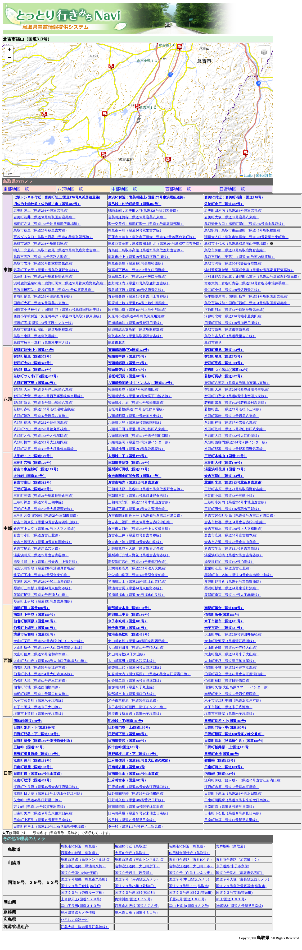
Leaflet (246, 176)
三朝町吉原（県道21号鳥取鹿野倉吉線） (235, 489)
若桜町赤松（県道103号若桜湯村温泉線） (45, 409)
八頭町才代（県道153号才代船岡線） (41, 436)
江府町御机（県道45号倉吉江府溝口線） (139, 787)
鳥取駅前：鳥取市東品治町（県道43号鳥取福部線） (243, 230)
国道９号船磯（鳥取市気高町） (85, 879)
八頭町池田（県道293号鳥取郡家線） (136, 449)
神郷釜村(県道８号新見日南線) (239, 906)
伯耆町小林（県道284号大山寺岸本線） (43, 674)
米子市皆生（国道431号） (224, 628)
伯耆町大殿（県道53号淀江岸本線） (41, 667)
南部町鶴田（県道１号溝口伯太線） (41, 694)
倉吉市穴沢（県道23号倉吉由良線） (231, 542)
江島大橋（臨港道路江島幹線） (85, 927)
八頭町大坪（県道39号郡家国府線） (135, 422)
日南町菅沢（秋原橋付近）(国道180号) (233, 741)
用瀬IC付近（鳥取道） (132, 846)
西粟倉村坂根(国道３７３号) (137, 906)
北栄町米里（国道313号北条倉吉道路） (234, 482)
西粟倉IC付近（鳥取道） (80, 853)
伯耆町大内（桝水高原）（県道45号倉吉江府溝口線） (149, 674)
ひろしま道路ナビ (74, 920)
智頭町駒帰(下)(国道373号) (128, 350)
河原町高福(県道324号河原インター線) (43, 323)
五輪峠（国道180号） (29, 747)
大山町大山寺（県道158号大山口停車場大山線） (50, 661)
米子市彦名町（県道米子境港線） (39, 700)
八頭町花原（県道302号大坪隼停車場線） (45, 449)
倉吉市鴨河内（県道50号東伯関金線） (42, 542)
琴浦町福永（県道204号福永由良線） (136, 595)
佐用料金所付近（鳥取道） (189, 853)
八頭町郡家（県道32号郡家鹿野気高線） (235, 449)
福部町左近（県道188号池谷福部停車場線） (47, 224)
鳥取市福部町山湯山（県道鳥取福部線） (44, 329)
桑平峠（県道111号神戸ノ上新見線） (136, 826)
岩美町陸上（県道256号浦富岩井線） (41, 210)
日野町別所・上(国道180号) (225, 721)
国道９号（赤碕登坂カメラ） (137, 879)
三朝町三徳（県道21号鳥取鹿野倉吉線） (44, 496)
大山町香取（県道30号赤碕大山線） (231, 648)
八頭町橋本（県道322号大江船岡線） (41, 442)
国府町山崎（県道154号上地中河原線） (138, 310)
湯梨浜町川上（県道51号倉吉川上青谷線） (46, 562)
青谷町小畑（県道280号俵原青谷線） (232, 290)
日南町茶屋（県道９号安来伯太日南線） (139, 813)
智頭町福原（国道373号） (33, 356)
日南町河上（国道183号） (224, 767)
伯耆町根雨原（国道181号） (35, 621)
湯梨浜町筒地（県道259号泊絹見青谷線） (45, 568)
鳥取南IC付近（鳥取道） (80, 846)
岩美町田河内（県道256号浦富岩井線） (234, 210)
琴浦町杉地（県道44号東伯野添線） (231, 588)
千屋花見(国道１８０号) (187, 899)
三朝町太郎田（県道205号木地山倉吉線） (140, 502)
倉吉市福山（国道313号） (224, 476)
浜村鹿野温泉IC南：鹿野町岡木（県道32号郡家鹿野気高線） (59, 283)
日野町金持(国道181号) (221, 754)
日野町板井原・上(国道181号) (227, 747)
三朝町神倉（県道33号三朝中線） (39, 502)
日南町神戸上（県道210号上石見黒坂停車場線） (50, 826)
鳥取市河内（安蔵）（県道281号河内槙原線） (239, 257)
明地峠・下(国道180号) (125, 721)
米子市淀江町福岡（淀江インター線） (137, 707)
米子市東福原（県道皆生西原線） (134, 700)
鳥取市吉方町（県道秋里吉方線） (230, 336)
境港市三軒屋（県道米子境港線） (230, 714)
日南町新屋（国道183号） (33, 767)
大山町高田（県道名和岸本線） (132, 661)
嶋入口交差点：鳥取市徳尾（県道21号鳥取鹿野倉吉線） (56, 250)
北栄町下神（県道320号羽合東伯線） (41, 575)
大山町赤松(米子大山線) (126, 654)
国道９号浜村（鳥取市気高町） (240, 873)
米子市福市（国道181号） (224, 621)
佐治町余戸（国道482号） (224, 204)
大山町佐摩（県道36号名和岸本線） (41, 654)
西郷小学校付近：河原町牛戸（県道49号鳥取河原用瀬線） (58, 316)
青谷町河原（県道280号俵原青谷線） (136, 290)
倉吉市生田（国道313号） (33, 482)
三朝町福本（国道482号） (33, 489)
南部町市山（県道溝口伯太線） (132, 694)
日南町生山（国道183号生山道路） (134, 774)
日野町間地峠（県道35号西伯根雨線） (137, 793)
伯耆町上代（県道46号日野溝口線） (135, 667)
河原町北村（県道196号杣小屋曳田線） (234, 316)
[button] (246, 153)
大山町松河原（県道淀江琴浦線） (230, 641)
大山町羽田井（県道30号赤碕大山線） (137, 648)
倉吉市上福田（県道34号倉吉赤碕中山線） (140, 522)
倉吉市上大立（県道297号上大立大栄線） (45, 529)
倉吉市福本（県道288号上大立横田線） (234, 529)
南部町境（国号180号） (31, 608)
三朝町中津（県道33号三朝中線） (230, 496)
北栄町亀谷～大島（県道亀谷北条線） (137, 548)
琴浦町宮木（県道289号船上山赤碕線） (43, 581)
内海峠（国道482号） (220, 774)
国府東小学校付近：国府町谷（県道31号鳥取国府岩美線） (58, 310)
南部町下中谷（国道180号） (35, 615)
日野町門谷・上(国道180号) (129, 727)
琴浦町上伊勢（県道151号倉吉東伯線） (43, 601)
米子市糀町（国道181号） (128, 621)
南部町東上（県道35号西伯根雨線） (231, 694)
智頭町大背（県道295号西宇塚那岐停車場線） (48, 396)
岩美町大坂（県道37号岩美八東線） (231, 217)
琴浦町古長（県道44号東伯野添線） (135, 588)
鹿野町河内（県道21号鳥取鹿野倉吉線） (139, 283)
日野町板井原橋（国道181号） (36, 754)
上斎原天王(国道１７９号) (81, 899)
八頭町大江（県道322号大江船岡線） (232, 436)
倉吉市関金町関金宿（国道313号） (134, 476)
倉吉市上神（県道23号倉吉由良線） (135, 542)
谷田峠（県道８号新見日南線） (132, 820)
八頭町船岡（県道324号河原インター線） (140, 442)
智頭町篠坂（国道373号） (33, 370)
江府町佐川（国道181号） (33, 760)
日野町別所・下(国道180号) (34, 727)
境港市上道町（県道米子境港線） (39, 714)
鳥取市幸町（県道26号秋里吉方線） (135, 230)
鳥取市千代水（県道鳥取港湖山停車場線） (237, 243)
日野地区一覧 (232, 189)
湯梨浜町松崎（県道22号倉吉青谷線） (233, 555)
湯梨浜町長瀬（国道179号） (225, 469)
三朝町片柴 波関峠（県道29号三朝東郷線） (46, 515)
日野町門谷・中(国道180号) (225, 727)
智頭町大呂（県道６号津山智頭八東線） (44, 389)
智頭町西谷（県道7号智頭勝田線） (134, 389)
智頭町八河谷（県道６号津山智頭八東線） (237, 383)
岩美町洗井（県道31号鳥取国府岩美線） (44, 217)
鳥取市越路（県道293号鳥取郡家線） (41, 243)
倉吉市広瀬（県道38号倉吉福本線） (231, 535)
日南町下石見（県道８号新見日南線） (233, 813)
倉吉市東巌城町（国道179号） (36, 469)
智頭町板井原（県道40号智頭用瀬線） (137, 403)
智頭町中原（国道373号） (128, 356)
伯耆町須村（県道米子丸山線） (132, 687)
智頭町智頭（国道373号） (128, 370)
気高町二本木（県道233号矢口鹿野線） (138, 277)
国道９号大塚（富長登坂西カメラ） (243, 879)
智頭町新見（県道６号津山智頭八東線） (44, 403)
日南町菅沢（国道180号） (128, 741)
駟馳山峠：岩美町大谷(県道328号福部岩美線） (144, 210)
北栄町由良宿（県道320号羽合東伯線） (138, 575)
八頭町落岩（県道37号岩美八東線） (231, 416)
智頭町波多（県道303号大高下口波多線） (140, 396)
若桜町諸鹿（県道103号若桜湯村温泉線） (236, 403)
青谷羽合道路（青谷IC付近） (191, 859)
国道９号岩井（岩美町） (134, 873)
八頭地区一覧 (70, 189)
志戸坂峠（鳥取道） (231, 846)
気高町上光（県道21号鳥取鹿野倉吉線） (44, 277)
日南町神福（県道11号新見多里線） (231, 820)
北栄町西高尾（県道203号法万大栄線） (138, 568)
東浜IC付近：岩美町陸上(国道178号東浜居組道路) (146, 197)
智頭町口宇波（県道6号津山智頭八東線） (236, 396)
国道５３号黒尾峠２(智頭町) (191, 893)
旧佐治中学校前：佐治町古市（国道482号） (47, 204)
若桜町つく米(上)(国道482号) (226, 370)
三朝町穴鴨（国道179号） (33, 463)
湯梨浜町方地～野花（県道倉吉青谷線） (139, 555)
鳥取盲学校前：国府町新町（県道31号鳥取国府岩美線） (247, 303)
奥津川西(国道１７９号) (133, 899)
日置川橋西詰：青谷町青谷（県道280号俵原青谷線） (53, 290)
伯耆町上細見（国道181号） (35, 628)
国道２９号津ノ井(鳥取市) (189, 886)
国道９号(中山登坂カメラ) (189, 879)
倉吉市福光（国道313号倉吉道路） (134, 482)
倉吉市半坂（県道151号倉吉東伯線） (232, 548)
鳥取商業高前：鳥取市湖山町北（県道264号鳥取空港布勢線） (155, 243)
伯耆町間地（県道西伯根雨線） (37, 687)
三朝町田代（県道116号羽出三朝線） (232, 509)
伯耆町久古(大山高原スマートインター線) (236, 687)
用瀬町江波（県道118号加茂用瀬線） (232, 323)
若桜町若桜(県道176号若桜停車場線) (136, 409)
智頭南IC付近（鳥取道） (188, 846)
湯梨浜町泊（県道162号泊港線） (229, 562)
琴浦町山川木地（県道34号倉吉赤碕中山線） (238, 575)
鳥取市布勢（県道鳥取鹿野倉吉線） (135, 336)
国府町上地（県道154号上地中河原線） (138, 303)
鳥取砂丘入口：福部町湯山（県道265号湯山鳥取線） (244, 224)
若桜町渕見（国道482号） (128, 376)
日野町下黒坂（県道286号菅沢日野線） (234, 793)
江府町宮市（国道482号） (128, 780)
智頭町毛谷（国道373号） (224, 363)
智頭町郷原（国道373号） (128, 363)
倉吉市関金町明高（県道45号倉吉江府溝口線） (240, 515)
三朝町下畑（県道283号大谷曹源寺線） (138, 509)
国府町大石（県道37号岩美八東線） (41, 303)
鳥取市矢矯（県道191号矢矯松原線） (136, 263)
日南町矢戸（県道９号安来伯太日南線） (44, 813)
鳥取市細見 (213, 343)
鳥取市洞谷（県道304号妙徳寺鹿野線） (234, 263)
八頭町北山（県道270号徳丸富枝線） (41, 429)
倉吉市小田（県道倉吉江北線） (37, 535)
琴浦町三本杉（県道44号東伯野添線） (42, 588)
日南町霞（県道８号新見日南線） (230, 807)
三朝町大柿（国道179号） (224, 463)
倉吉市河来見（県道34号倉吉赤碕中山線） (46, 522)
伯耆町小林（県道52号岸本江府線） (231, 667)
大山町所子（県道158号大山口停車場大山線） (48, 648)
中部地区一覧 (124, 189)
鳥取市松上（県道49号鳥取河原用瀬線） (139, 257)
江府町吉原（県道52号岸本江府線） (231, 787)
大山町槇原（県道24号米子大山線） (231, 654)
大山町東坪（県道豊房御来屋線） (230, 661)
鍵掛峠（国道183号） (220, 760)
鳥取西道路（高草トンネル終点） (86, 859)
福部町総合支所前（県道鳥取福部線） (137, 329)
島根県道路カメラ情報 (78, 913)
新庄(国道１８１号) (231, 899)
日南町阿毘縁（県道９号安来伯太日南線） (237, 800)
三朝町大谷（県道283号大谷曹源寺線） (43, 509)
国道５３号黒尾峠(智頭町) (135, 893)
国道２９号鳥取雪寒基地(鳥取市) (241, 886)
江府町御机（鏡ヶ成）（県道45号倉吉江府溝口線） (243, 780)
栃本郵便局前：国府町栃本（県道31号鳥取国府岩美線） (247, 296)
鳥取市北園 (116, 343)
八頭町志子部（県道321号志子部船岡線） (140, 436)
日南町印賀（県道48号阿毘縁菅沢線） (137, 807)
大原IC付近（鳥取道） (132, 853)
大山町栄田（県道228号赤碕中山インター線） (48, 641)
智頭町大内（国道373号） (33, 363)
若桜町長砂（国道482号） (224, 376)
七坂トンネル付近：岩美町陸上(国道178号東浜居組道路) (56, 197)
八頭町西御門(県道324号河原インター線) (235, 442)
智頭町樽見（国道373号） (224, 350)
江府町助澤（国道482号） (33, 780)
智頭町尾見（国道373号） (224, 356)
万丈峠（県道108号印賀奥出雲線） (40, 807)
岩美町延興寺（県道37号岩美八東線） (137, 217)
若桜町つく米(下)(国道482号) (35, 376)
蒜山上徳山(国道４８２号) (189, 906)
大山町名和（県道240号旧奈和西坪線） (138, 641)
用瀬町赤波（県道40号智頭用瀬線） (135, 323)
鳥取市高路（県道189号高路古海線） (41, 257)
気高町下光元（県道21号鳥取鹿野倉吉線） (46, 270)
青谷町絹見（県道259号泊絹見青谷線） (43, 296)
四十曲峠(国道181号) (123, 747)
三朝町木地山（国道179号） (225, 456)
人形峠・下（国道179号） (128, 456)
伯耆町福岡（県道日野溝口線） (228, 681)
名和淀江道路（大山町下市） (191, 866)
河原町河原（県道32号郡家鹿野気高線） (235, 310)
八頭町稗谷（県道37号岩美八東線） (231, 422)
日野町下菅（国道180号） (128, 734)
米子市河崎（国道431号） (128, 628)
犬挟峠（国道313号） (29, 476)
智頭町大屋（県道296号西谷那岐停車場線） (238, 389)
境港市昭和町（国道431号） (35, 634)
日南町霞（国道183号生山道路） (38, 774)
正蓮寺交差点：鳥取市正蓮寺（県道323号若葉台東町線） (152, 237)
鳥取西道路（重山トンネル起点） (140, 859)
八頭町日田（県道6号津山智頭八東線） (138, 429)
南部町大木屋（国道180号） (129, 608)
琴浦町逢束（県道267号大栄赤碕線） (232, 595)
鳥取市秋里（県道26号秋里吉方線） (41, 230)
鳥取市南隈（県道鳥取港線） (35, 336)
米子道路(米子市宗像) (232, 866)
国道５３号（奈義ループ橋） (83, 893)
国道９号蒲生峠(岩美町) (79, 873)
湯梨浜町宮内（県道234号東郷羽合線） (138, 562)
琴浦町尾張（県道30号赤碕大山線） (41, 595)
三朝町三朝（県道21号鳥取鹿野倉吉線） (139, 496)
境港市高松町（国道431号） (129, 634)
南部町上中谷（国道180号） (129, 615)
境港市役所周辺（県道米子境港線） (135, 714)
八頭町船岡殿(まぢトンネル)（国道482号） (141, 383)
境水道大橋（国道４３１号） (137, 913)
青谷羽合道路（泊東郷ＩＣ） (238, 859)
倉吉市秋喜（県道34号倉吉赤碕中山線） (235, 522)
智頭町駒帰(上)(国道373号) (33, 350)
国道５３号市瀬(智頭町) (234, 893)
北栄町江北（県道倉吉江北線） (228, 568)
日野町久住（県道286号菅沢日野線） (136, 800)
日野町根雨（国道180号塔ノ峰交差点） (234, 734)
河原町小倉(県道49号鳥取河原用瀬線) (136, 316)
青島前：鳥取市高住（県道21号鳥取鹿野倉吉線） (146, 250)
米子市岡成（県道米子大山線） (37, 707)
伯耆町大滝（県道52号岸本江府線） (41, 681)
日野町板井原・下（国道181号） (133, 754)
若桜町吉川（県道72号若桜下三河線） (233, 409)
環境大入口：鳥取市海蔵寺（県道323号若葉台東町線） (246, 237)
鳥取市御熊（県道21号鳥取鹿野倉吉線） (235, 250)
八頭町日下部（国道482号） (35, 383)
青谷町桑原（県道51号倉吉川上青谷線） (139, 296)
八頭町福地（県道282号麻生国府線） (41, 422)
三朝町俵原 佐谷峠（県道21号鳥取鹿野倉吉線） (146, 489)
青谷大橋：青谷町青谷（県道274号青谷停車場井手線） (246, 283)
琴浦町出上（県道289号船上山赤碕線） (138, 581)
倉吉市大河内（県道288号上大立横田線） (140, 529)
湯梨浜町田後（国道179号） (129, 469)
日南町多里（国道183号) (126, 767)
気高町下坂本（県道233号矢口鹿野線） (138, 270)
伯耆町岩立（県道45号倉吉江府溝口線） (235, 674)
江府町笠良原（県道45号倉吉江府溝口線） (46, 787)
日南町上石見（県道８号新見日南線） (42, 820)
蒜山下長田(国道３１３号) (81, 906)
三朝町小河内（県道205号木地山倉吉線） (236, 502)
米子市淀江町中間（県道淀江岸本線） (233, 700)
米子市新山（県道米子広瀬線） (228, 707)
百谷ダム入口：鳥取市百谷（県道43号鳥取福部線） (53, 237)
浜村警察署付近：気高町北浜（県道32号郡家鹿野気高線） (249, 270)
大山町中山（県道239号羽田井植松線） (234, 634)
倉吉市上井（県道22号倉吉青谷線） (135, 535)
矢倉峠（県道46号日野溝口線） (37, 800)
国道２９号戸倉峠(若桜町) (81, 886)
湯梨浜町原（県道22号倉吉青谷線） (41, 555)
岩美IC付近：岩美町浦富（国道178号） (234, 197)
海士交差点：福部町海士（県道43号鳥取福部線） (146, 224)
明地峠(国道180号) (27, 721)
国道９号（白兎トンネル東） (191, 873)
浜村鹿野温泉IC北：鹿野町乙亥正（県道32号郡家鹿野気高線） (252, 277)
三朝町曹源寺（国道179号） (129, 463)
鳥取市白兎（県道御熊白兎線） (228, 329)
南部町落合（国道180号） (224, 608)
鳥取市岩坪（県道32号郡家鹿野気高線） (44, 263)
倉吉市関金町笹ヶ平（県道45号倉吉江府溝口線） (146, 515)
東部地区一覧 (16, 189)
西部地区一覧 (178, 189)
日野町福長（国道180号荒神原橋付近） (43, 741)
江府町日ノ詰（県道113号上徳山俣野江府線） (48, 793)
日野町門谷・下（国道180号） (36, 734)
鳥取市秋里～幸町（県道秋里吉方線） (42, 343)
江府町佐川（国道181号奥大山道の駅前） (140, 760)
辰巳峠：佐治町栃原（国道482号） (134, 204)
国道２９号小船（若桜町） (135, 886)
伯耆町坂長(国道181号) (221, 615)
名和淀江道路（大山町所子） (137, 866)
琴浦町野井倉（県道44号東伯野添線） (233, 581)
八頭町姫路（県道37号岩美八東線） (41, 416)
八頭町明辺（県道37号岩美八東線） (135, 416)
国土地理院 (264, 176)
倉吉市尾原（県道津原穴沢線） (37, 548)
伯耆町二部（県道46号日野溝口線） (135, 681)
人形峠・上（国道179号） (33, 456)
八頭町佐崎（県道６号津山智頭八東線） (235, 429)
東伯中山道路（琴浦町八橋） (83, 866)
